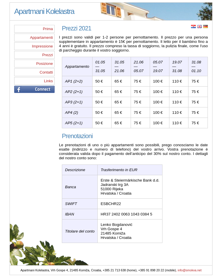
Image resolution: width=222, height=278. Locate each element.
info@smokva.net (190, 270)
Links (48, 81)
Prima (48, 29)
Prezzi (47, 55)
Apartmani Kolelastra (44, 11)
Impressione (42, 46)
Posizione (44, 63)
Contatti (46, 72)
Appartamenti (41, 37)
